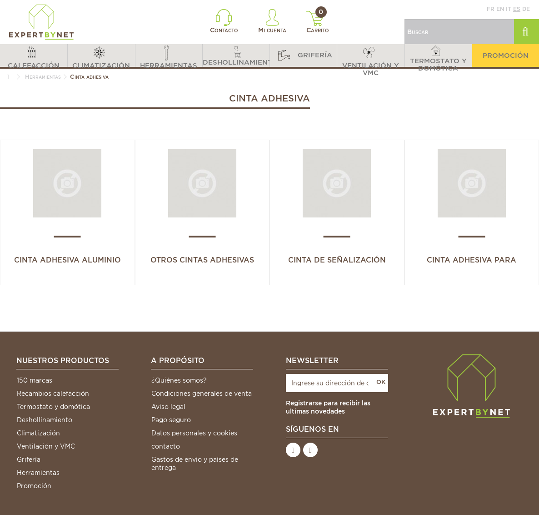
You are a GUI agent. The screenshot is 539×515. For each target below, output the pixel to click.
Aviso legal (168, 406)
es (516, 8)
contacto (165, 446)
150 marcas (34, 380)
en (500, 8)
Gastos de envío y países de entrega (194, 463)
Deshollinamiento (44, 420)
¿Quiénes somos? (179, 380)
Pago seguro (171, 420)
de (526, 8)
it (508, 8)
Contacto (224, 21)
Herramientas (38, 472)
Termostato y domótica (53, 406)
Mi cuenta (272, 21)
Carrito (317, 22)
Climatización (38, 433)
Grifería (28, 459)
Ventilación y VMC (46, 446)
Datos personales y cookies (194, 433)
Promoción (34, 486)
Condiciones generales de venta (201, 393)
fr (490, 8)
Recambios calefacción (53, 393)
